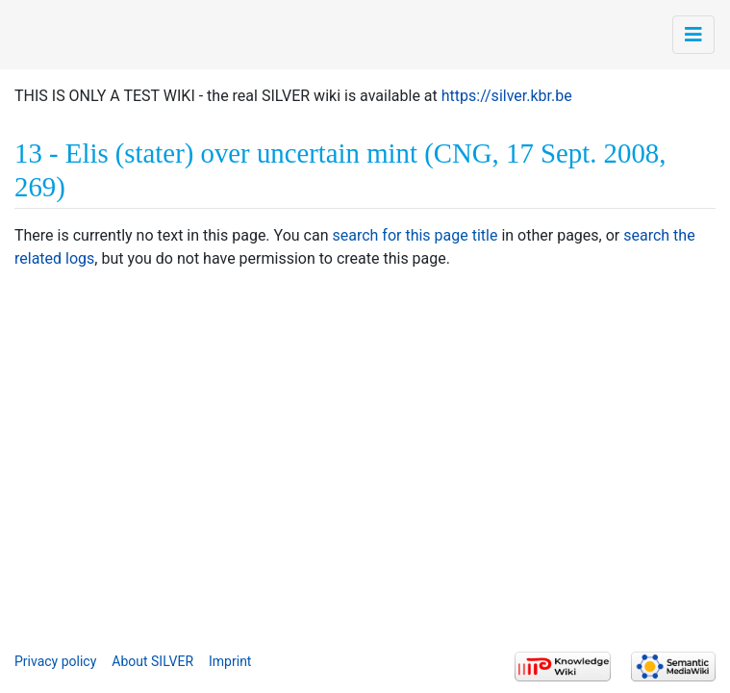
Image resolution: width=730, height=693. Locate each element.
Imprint (230, 661)
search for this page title (414, 235)
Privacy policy (55, 661)
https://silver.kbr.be (506, 96)
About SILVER (152, 661)
